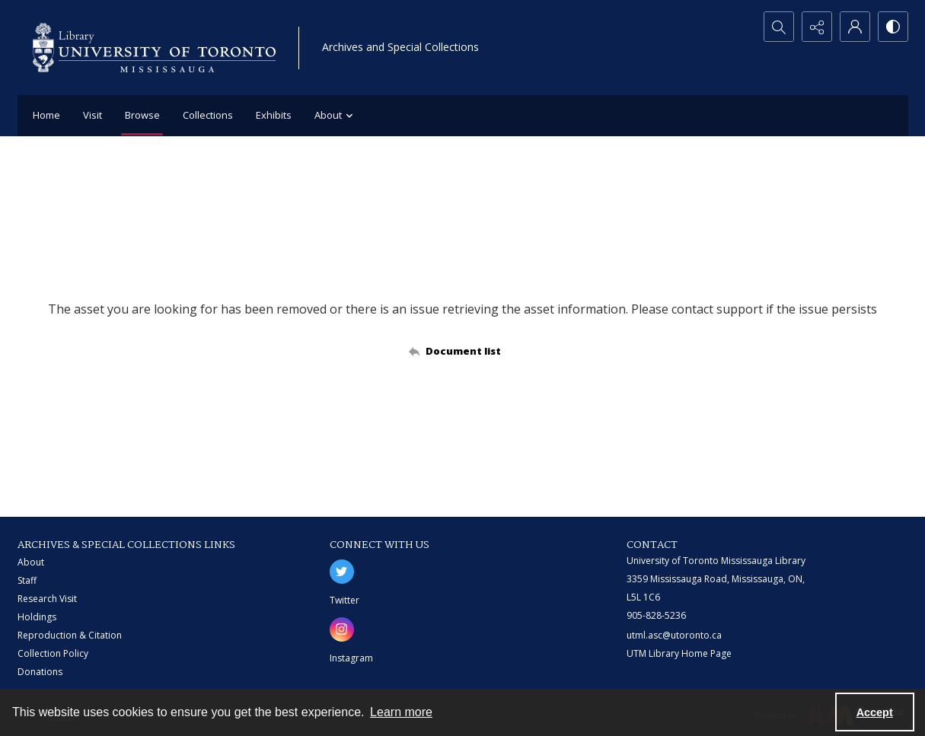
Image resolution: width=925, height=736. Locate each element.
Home (46, 115)
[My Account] (854, 26)
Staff (27, 580)
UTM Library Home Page (679, 653)
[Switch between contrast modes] (893, 26)
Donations (40, 671)
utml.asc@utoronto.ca (674, 635)
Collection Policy (53, 653)
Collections (208, 115)
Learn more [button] (401, 712)
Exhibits (274, 115)
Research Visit (47, 598)
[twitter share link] (342, 571)
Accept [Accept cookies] (874, 712)
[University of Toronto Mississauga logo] (154, 47)
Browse (142, 115)
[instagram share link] (342, 629)
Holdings (37, 616)
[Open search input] (778, 26)
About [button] (335, 116)
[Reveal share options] (816, 26)
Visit (92, 115)
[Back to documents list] (462, 350)
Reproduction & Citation (70, 635)
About (31, 562)
